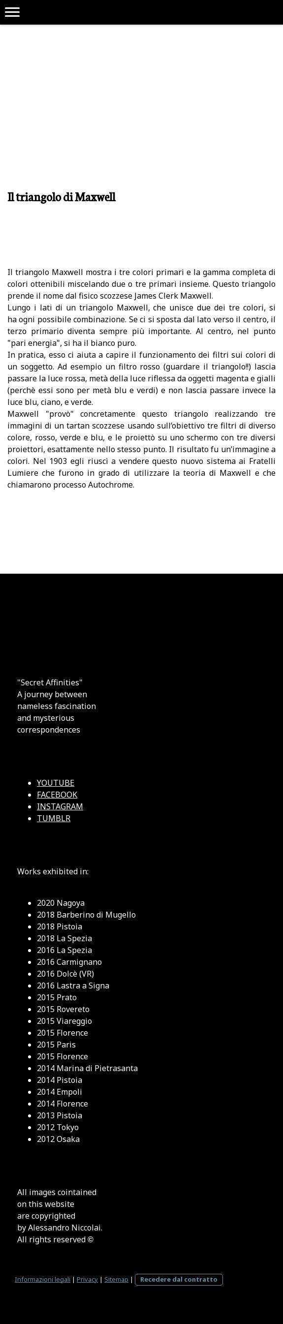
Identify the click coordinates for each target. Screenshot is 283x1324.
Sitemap (116, 1279)
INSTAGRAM (60, 806)
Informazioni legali (42, 1279)
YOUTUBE (55, 782)
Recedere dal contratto (179, 1279)
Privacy (87, 1279)
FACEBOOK (57, 794)
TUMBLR (53, 818)
